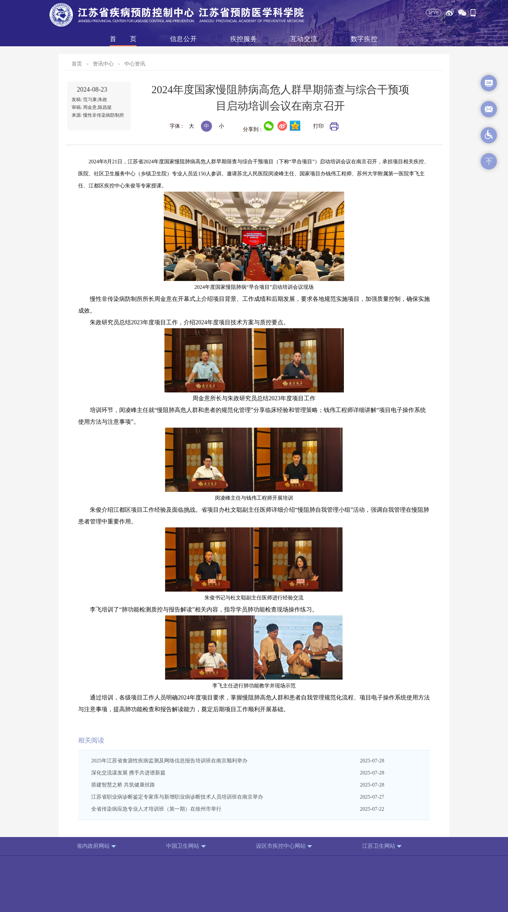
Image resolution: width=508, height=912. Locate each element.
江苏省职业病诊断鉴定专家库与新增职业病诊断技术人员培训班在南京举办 (177, 797)
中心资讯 (134, 63)
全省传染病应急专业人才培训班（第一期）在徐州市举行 (156, 809)
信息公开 (183, 38)
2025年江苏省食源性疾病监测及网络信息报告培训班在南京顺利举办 (169, 760)
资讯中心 (103, 63)
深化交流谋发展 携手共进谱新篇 (128, 772)
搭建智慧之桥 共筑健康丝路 (123, 784)
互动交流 (303, 38)
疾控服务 (243, 38)
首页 (123, 38)
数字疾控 (364, 38)
